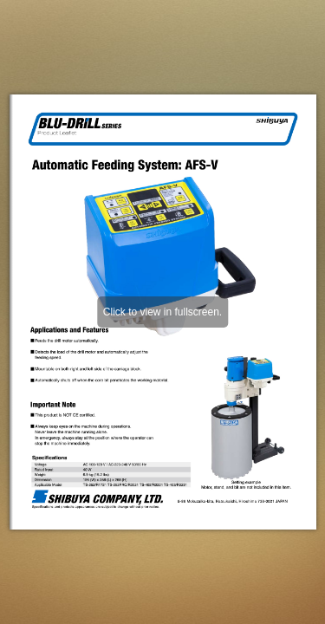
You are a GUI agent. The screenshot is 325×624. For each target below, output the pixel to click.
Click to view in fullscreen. (162, 312)
